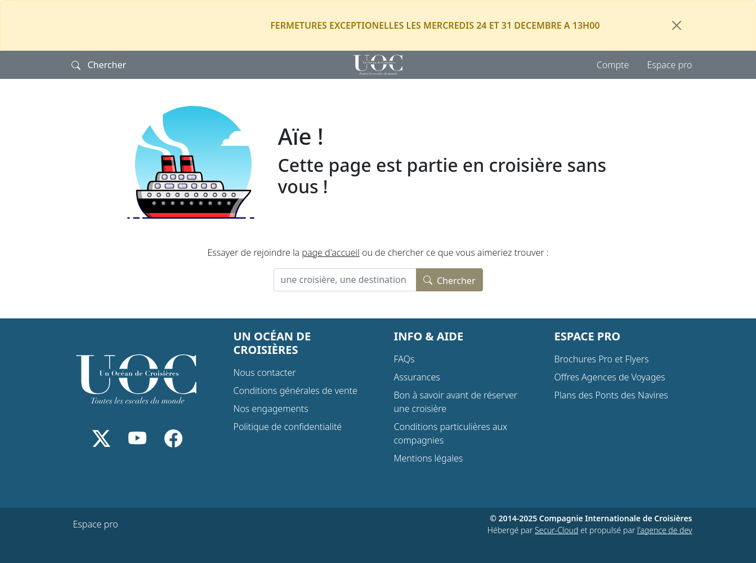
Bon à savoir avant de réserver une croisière (456, 402)
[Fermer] (676, 25)
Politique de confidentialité (288, 426)
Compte (613, 65)
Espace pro (669, 65)
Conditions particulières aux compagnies (451, 433)
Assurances (417, 377)
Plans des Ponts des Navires (611, 395)
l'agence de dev (664, 530)
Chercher (449, 280)
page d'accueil (330, 252)
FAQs (404, 359)
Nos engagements (271, 408)
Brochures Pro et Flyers (601, 359)
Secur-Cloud (556, 530)
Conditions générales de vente (295, 390)
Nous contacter (265, 372)
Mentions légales (428, 458)
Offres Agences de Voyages (609, 377)
